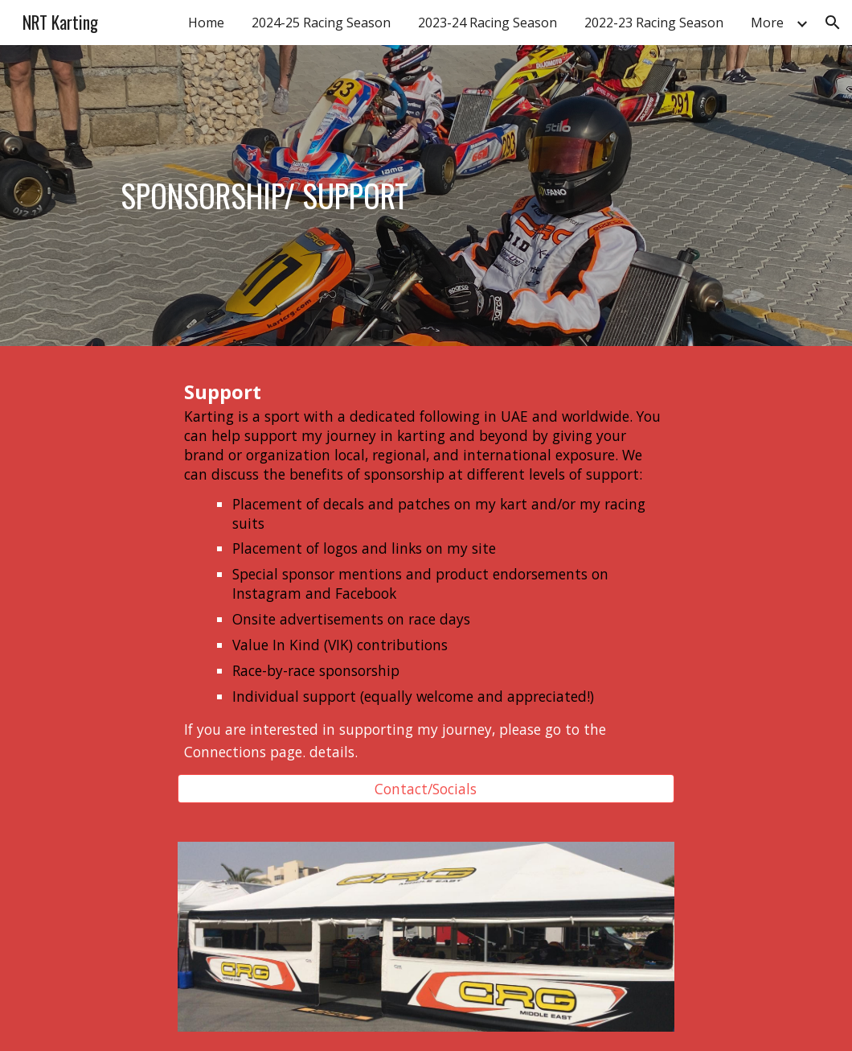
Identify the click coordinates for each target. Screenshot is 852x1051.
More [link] (767, 22)
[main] (264, 196)
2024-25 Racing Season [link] (321, 22)
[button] (832, 22)
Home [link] (206, 22)
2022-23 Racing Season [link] (653, 22)
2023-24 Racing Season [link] (487, 22)
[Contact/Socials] (426, 789)
